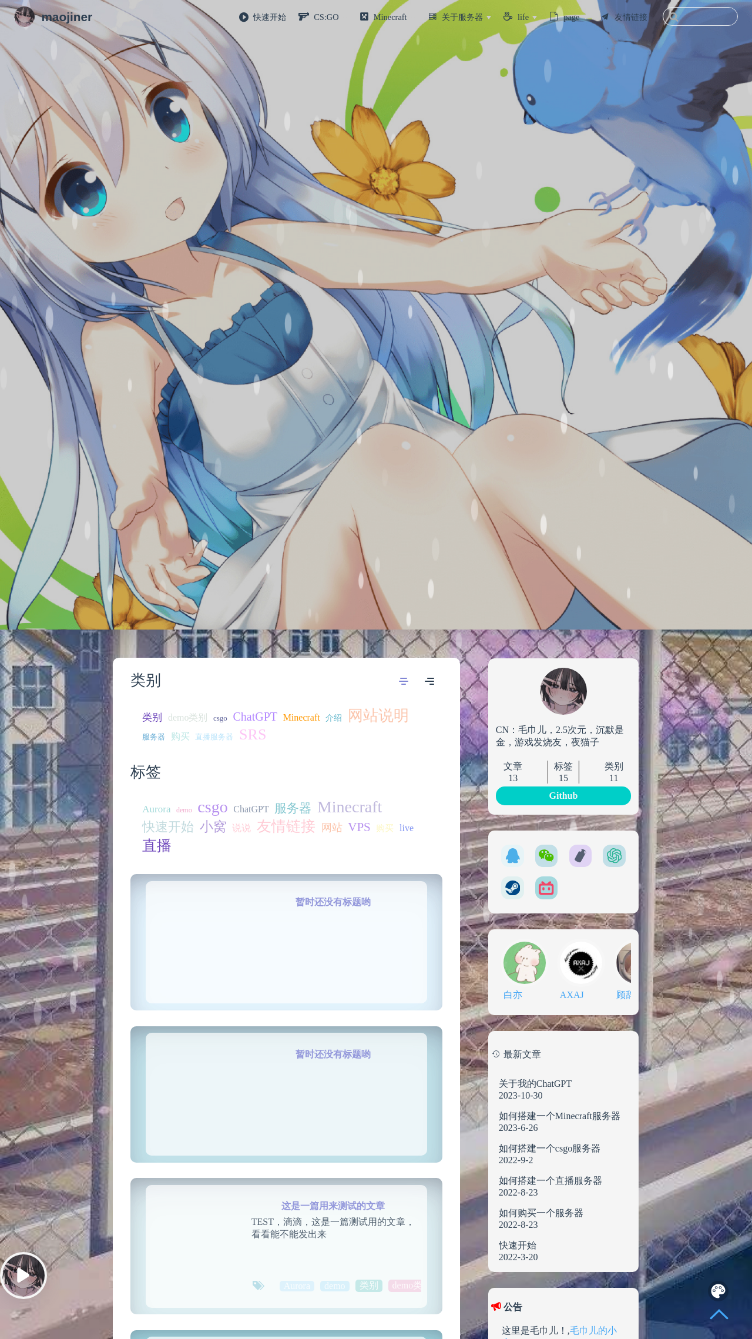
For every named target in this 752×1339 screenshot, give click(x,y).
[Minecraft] (394, 17)
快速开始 (269, 17)
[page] (575, 17)
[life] (528, 17)
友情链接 (631, 17)
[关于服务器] (466, 17)
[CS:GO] (330, 17)
